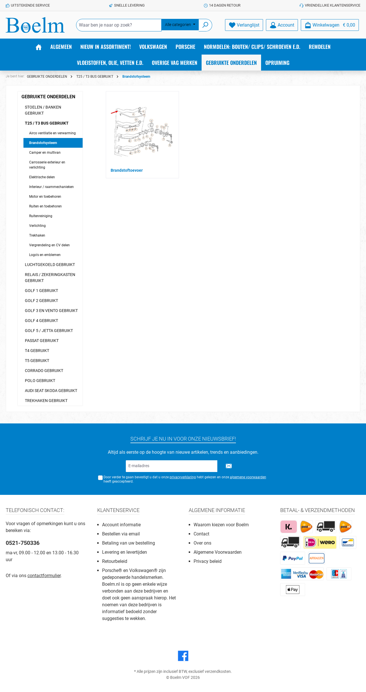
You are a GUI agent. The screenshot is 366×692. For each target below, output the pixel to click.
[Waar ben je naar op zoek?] (119, 25)
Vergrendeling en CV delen (49, 245)
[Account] (282, 25)
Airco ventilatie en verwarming (52, 133)
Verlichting (37, 226)
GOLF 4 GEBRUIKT (41, 320)
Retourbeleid (114, 561)
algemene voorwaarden (248, 477)
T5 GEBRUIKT (37, 360)
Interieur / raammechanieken (51, 187)
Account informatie (121, 524)
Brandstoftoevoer (127, 170)
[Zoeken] (205, 25)
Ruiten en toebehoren (45, 206)
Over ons (202, 543)
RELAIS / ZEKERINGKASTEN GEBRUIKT (50, 277)
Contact (201, 534)
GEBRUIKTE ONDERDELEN (48, 96)
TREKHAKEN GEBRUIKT (46, 400)
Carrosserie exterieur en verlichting (47, 164)
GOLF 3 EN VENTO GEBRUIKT (51, 310)
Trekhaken (37, 235)
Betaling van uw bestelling (128, 543)
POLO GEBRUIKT (40, 380)
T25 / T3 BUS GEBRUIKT (47, 123)
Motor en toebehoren (45, 197)
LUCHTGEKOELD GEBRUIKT (50, 264)
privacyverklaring (183, 477)
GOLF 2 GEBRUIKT (41, 300)
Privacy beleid (208, 561)
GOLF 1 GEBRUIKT (41, 290)
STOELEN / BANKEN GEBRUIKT (43, 110)
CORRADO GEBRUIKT (44, 370)
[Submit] (228, 466)
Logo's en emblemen (45, 255)
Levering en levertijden (124, 552)
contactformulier (44, 575)
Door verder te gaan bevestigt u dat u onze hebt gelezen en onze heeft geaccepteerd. (185, 479)
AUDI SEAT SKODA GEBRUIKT (51, 390)
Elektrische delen (42, 177)
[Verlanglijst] (244, 25)
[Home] (38, 47)
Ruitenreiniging (40, 216)
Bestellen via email (121, 534)
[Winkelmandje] (330, 25)
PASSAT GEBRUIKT (42, 340)
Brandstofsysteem (43, 143)
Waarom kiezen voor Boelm (221, 524)
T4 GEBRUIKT (37, 350)
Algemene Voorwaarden (218, 552)
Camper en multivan (45, 153)
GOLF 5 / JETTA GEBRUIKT (49, 330)
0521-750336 (22, 542)
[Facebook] (183, 655)
